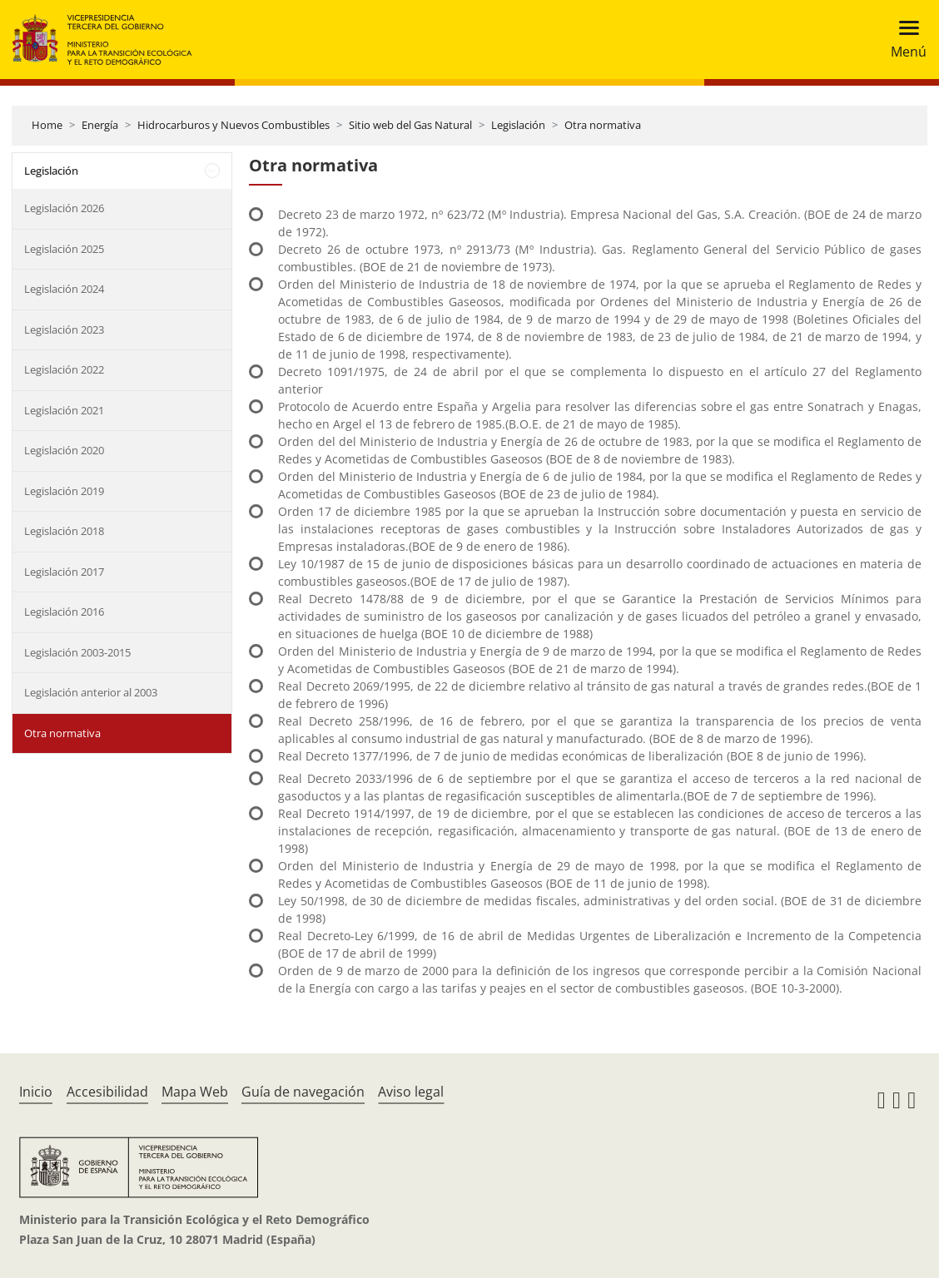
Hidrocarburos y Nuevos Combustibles (233, 124)
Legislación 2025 (64, 248)
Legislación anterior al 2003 (90, 692)
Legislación (518, 124)
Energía (100, 124)
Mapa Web (194, 1091)
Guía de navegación (303, 1091)
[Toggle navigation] (903, 39)
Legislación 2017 (64, 571)
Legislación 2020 (64, 450)
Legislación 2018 (64, 530)
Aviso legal (411, 1091)
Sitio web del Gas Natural (410, 124)
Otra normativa (602, 124)
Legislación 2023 (64, 329)
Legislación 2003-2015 (77, 652)
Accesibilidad (107, 1091)
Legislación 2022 (64, 369)
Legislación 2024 (64, 288)
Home (47, 124)
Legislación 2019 (64, 490)
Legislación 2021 (64, 410)
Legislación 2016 (64, 611)
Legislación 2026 (64, 208)
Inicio (35, 1091)
